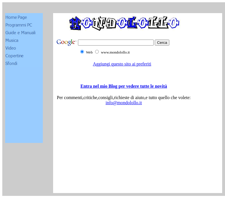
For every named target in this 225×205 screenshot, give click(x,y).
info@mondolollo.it (124, 102)
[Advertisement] (124, 167)
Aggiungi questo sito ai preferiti (122, 64)
